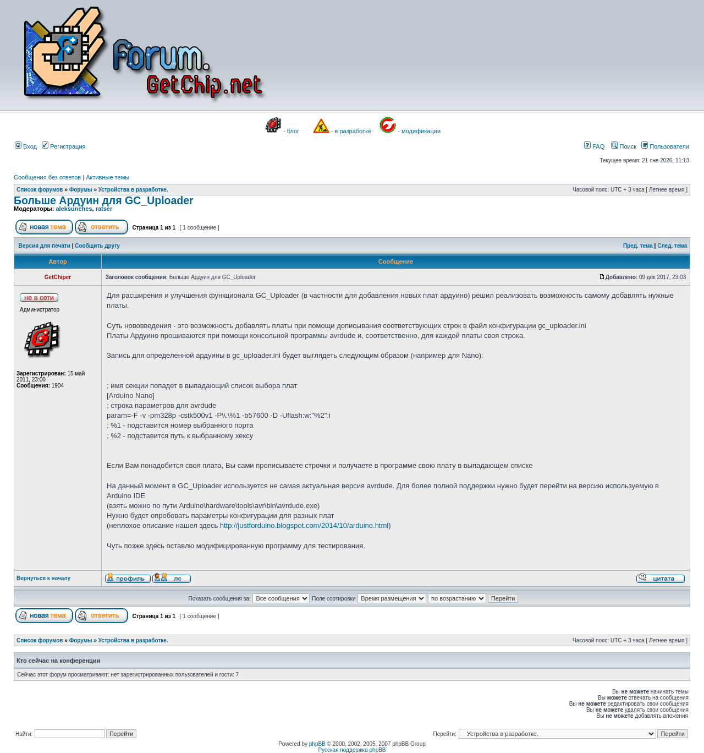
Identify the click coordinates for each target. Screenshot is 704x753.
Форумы (80, 190)
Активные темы (107, 177)
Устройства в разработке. (133, 190)
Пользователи (665, 146)
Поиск (623, 146)
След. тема (672, 246)
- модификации (419, 131)
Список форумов (39, 190)
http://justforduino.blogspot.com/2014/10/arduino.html (304, 525)
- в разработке (351, 131)
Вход (26, 146)
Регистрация (63, 146)
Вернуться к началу (43, 578)
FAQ (594, 146)
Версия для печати (44, 246)
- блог (291, 131)
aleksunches (74, 208)
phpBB (317, 744)
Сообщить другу (97, 246)
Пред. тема (638, 246)
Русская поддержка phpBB (352, 750)
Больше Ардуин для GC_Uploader (104, 200)
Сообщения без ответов (47, 177)
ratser (104, 208)
